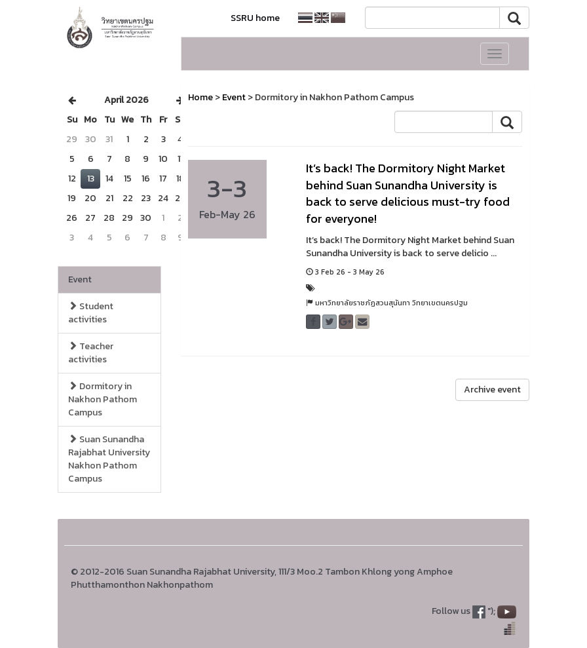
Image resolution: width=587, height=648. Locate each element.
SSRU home (255, 18)
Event (80, 279)
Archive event (492, 389)
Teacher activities (90, 352)
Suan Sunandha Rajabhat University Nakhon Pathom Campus (109, 459)
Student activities (90, 312)
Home (200, 97)
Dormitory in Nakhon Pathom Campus (102, 399)
